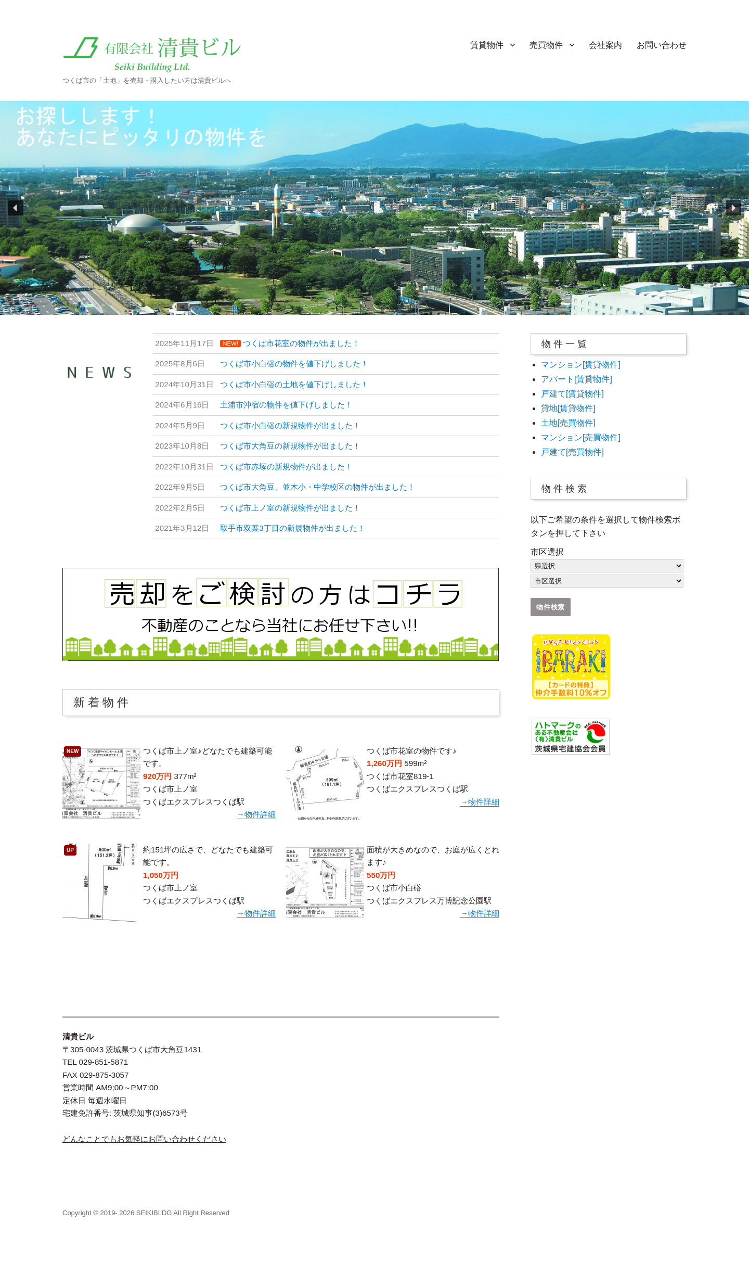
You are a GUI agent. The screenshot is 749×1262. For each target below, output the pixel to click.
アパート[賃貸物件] (576, 379)
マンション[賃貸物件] (581, 364)
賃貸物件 (486, 45)
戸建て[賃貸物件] (572, 393)
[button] (15, 208)
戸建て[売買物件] (572, 452)
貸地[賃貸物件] (568, 408)
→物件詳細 (256, 814)
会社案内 (605, 45)
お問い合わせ (662, 45)
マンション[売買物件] (581, 437)
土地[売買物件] (568, 422)
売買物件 (546, 45)
